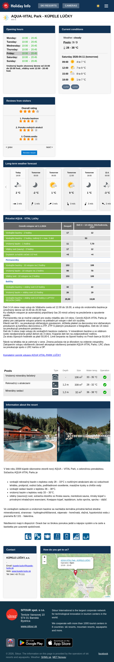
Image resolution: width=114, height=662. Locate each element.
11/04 (66, 87)
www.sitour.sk (29, 626)
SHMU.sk (46, 657)
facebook (103, 653)
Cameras (71, 5)
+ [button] (44, 557)
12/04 (75, 87)
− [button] (44, 562)
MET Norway (59, 657)
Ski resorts (49, 5)
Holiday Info (13, 3)
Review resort (29, 153)
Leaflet (107, 596)
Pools (67, 42)
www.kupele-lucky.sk (21, 571)
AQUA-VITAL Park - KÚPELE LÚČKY (75, 560)
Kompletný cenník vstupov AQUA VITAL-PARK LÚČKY (32, 355)
